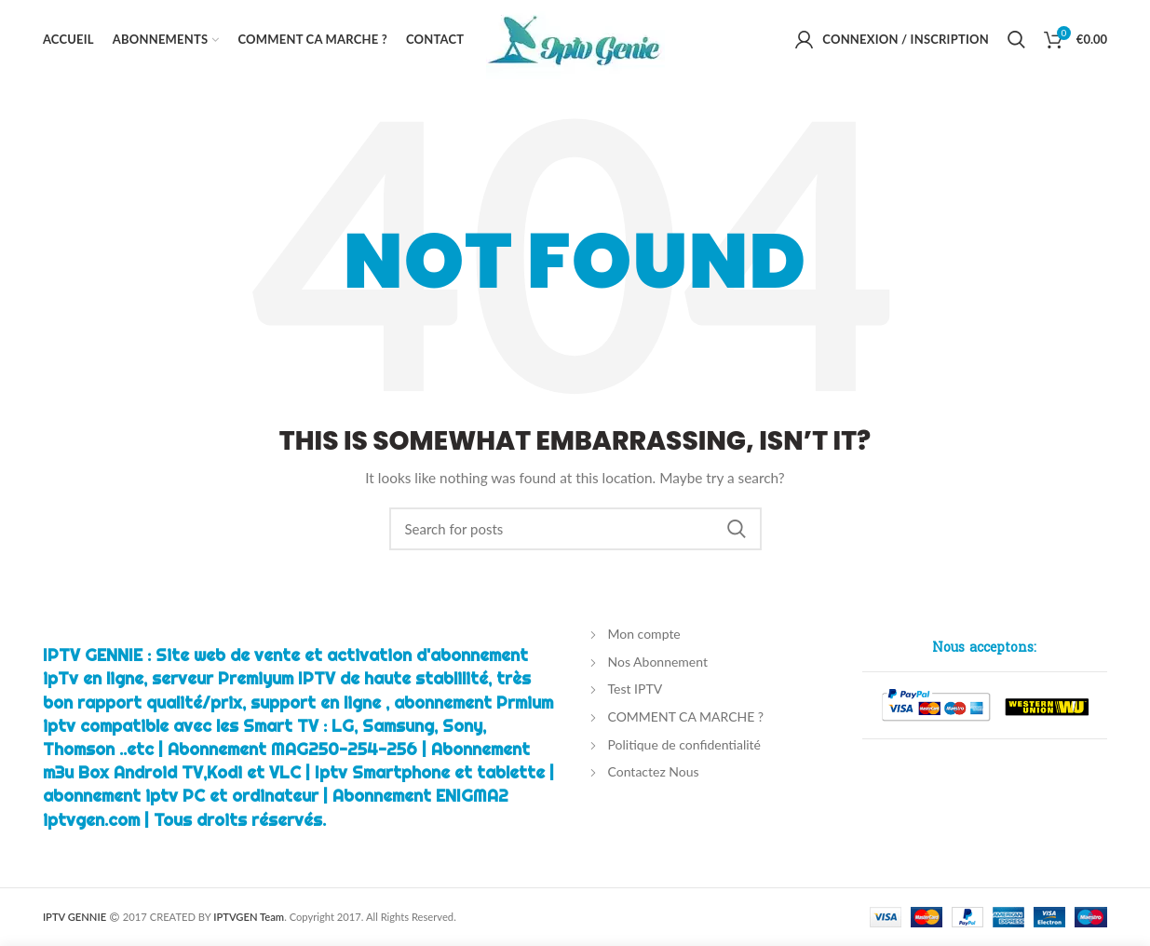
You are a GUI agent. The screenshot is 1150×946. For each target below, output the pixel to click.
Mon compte (644, 634)
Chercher (736, 528)
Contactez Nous (653, 771)
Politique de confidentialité (684, 744)
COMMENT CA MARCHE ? (686, 716)
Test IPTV (635, 688)
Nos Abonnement (658, 661)
